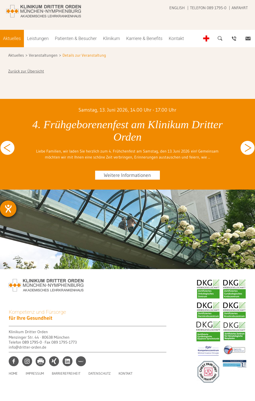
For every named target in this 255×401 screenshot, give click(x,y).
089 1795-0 (32, 342)
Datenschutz (99, 373)
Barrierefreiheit (66, 373)
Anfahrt (240, 7)
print (41, 361)
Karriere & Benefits (144, 38)
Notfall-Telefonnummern (206, 38)
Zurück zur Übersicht (26, 71)
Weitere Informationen (127, 175)
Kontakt (176, 38)
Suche (220, 38)
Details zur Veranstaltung (84, 55)
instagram (27, 361)
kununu (81, 361)
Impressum (35, 373)
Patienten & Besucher (76, 38)
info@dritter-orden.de (27, 347)
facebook (14, 361)
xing (54, 361)
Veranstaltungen (43, 55)
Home (13, 373)
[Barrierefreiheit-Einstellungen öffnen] (8, 208)
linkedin (67, 361)
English (177, 7)
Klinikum (111, 38)
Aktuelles (12, 38)
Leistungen (38, 38)
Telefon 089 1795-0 (208, 7)
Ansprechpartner (234, 38)
